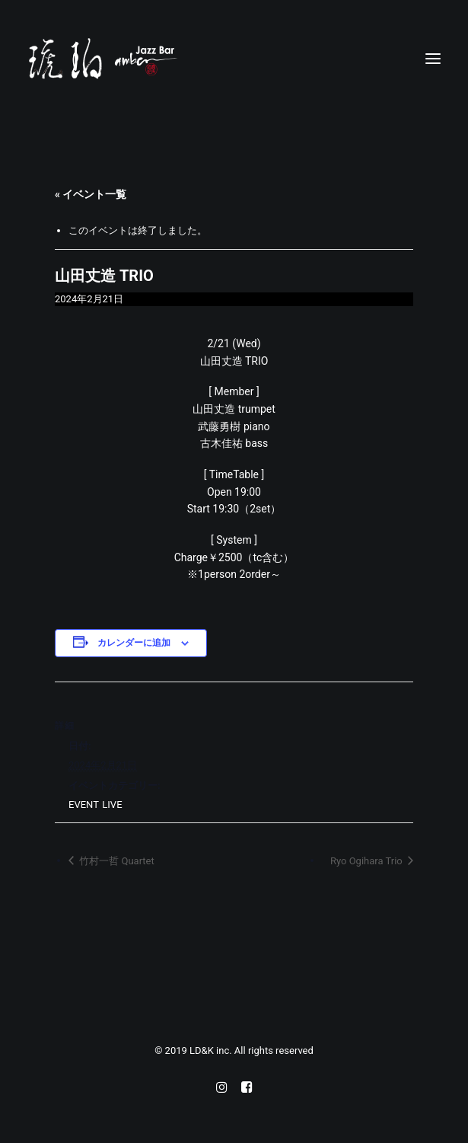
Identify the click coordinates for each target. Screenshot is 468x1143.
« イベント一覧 (90, 194)
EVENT (83, 804)
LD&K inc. (211, 1050)
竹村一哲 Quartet (115, 861)
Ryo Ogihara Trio (367, 861)
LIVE (112, 804)
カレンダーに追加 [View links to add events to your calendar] (133, 642)
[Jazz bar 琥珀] (234, 59)
